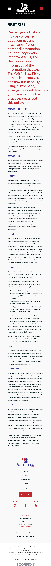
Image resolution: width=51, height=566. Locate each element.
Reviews (25, 484)
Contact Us (25, 494)
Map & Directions (25, 527)
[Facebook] (25, 505)
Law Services (25, 479)
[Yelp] (36, 505)
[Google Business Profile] (15, 505)
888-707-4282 (25, 536)
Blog (25, 488)
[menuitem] (16, 559)
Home (26, 471)
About (25, 475)
